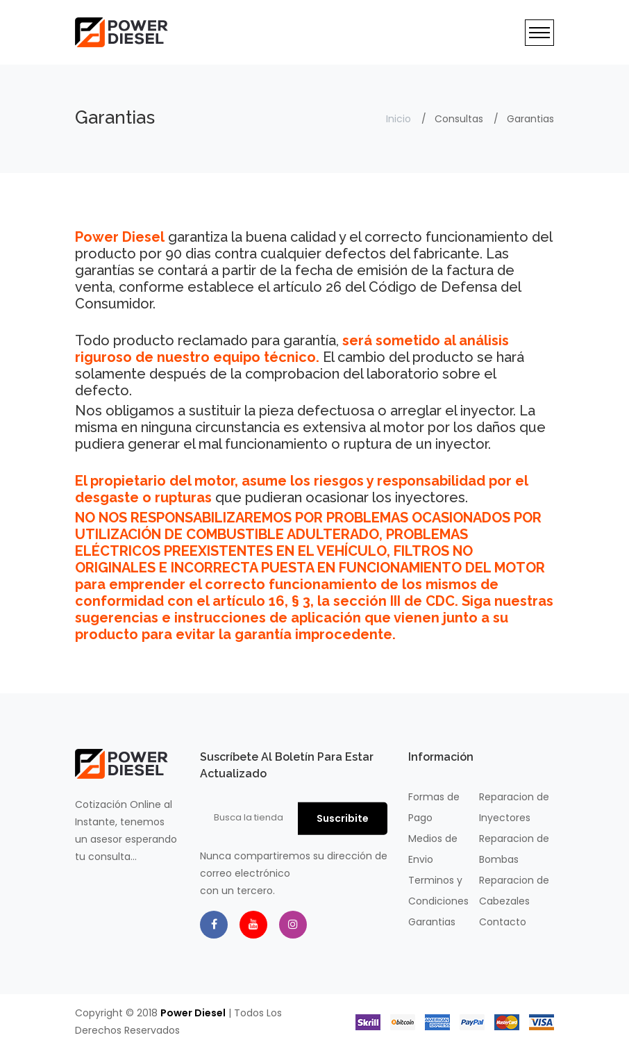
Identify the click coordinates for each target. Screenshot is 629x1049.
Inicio (398, 119)
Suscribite (343, 818)
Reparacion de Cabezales (514, 890)
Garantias (431, 922)
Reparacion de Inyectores (514, 807)
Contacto (502, 922)
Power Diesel (193, 1013)
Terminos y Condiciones (438, 890)
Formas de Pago (434, 807)
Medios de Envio (433, 849)
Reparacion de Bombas (514, 849)
